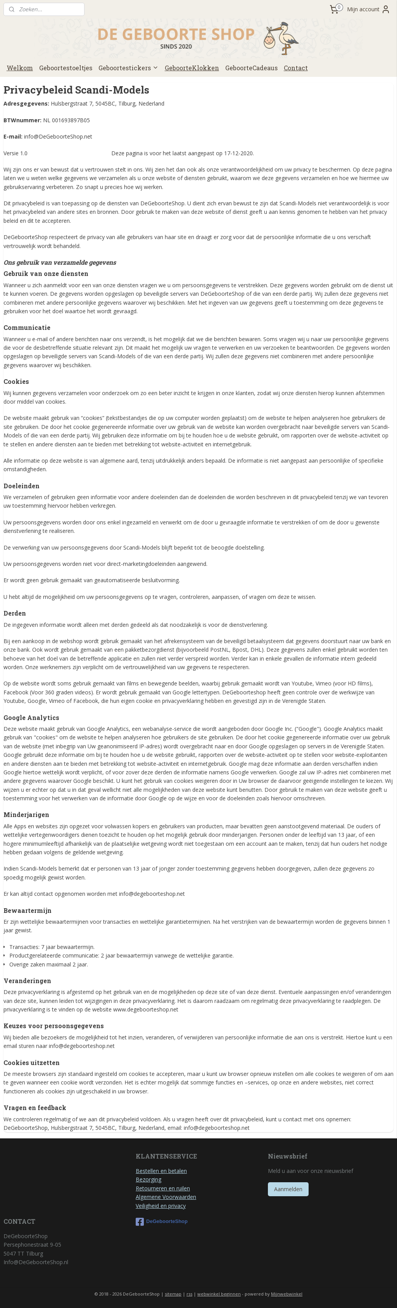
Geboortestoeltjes (65, 68)
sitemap (173, 1294)
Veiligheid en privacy (161, 1205)
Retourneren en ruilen (163, 1188)
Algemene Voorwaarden (166, 1196)
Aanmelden (288, 1189)
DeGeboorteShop (162, 1221)
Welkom (20, 68)
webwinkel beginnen (219, 1294)
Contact (296, 68)
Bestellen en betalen (161, 1170)
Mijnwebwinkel (286, 1294)
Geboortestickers (128, 68)
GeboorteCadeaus (251, 68)
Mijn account (368, 9)
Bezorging (148, 1179)
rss (189, 1294)
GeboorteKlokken (192, 68)
